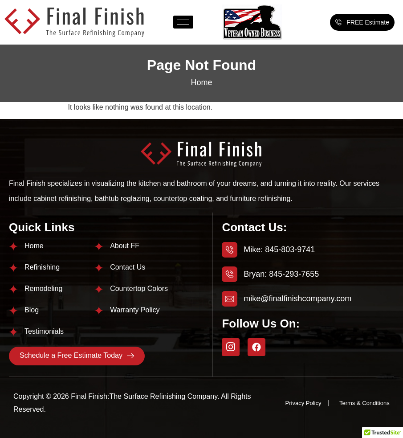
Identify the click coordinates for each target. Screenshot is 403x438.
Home (201, 82)
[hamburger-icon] (183, 22)
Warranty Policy (134, 310)
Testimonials (44, 331)
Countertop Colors (139, 288)
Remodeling (43, 288)
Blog (31, 310)
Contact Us (127, 267)
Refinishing (42, 267)
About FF (124, 246)
